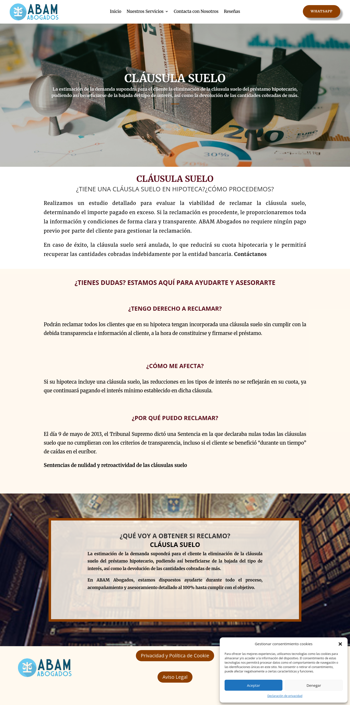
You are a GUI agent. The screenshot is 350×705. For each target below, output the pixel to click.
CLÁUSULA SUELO (175, 80)
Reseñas (232, 11)
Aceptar (253, 685)
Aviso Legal (174, 677)
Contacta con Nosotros (196, 11)
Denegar (313, 685)
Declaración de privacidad (284, 696)
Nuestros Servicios (145, 11)
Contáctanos (250, 254)
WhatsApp (321, 11)
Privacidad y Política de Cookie (175, 655)
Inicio (115, 11)
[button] (340, 644)
